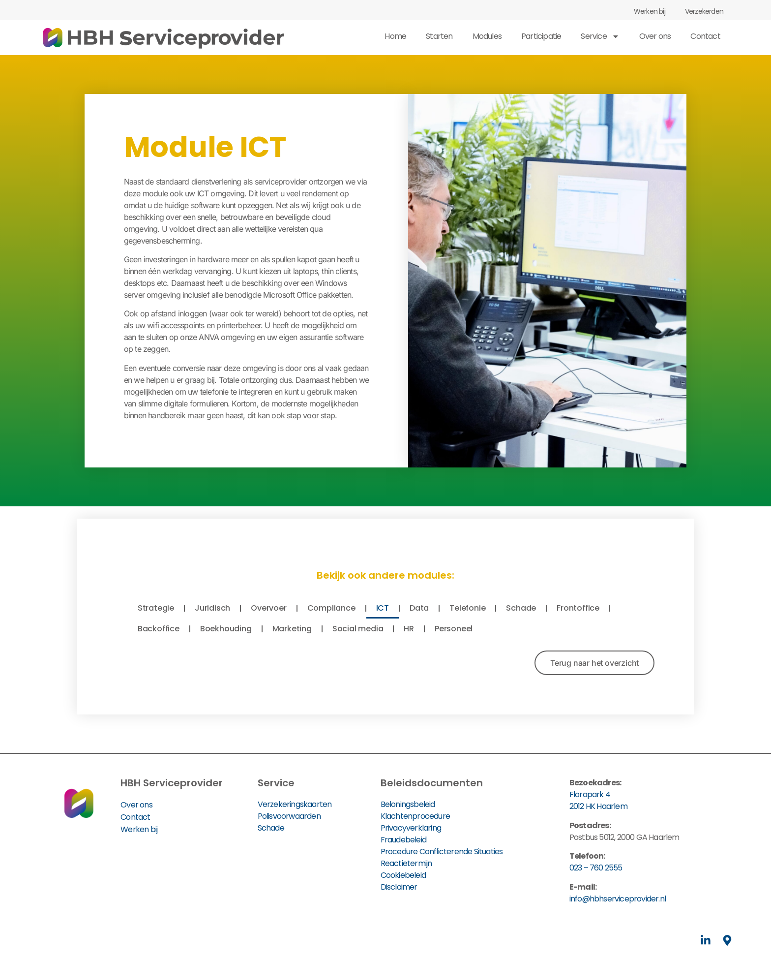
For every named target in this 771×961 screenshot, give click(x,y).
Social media (358, 628)
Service (600, 36)
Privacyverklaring (411, 828)
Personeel (454, 628)
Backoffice (158, 628)
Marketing (292, 628)
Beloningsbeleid (408, 804)
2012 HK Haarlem (598, 806)
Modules (487, 36)
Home (395, 36)
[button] (594, 663)
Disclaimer (399, 887)
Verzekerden (704, 11)
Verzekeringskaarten (295, 804)
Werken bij (649, 11)
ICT (382, 608)
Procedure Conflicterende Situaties (442, 851)
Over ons (655, 36)
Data (419, 608)
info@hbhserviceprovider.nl (617, 898)
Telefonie (467, 608)
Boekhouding (226, 628)
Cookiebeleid (403, 875)
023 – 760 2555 (596, 867)
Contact (705, 36)
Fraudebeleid (403, 839)
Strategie (156, 608)
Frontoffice (578, 608)
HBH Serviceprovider (171, 783)
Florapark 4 (589, 794)
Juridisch (212, 608)
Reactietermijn (406, 863)
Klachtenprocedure (415, 816)
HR (409, 628)
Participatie (541, 36)
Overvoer (268, 608)
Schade (521, 608)
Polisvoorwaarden (289, 816)
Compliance (331, 608)
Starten (439, 36)
